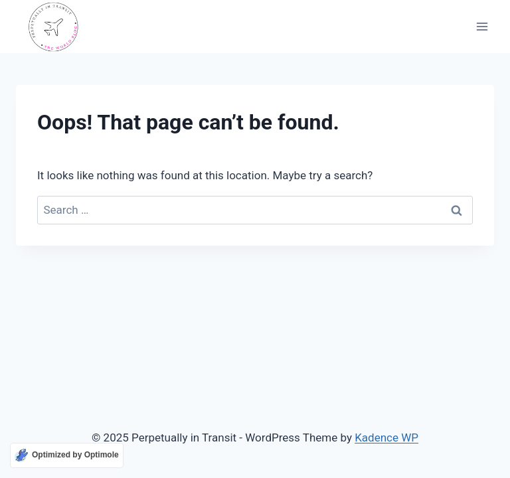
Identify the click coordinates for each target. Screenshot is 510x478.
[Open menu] (481, 27)
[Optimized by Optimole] (67, 455)
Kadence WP (386, 437)
